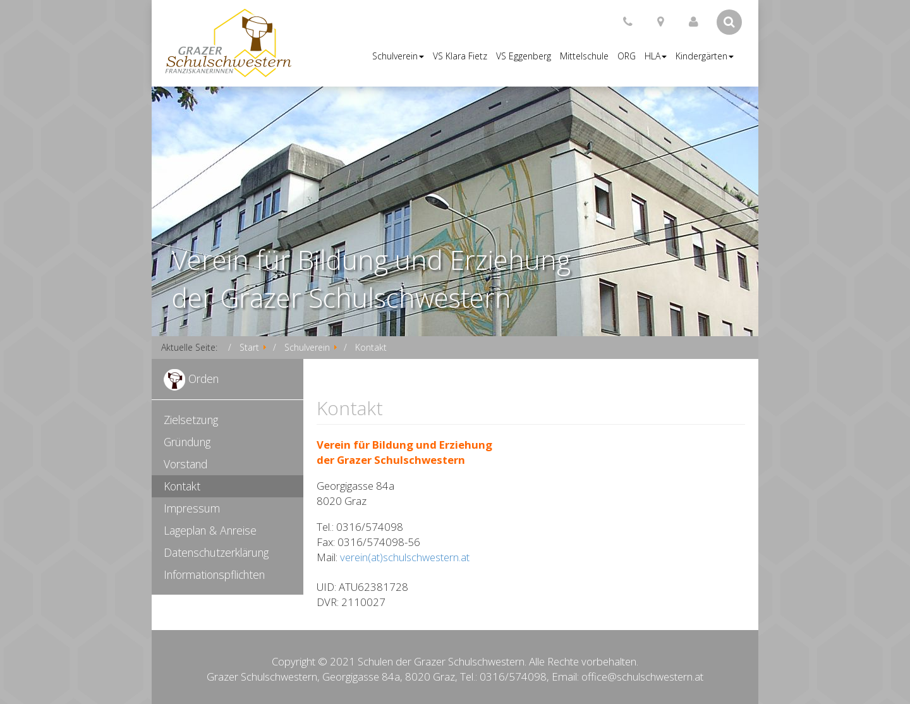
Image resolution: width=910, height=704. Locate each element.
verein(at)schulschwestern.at (405, 557)
